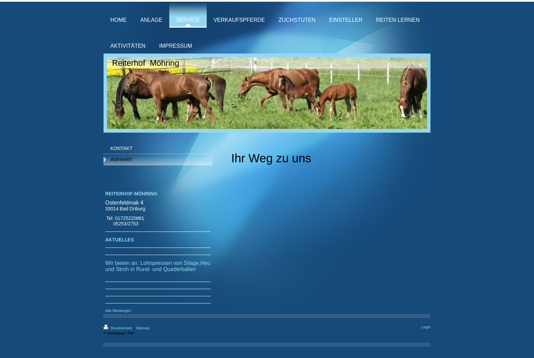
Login (425, 327)
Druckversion (119, 328)
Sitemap (142, 328)
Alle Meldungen (118, 311)
